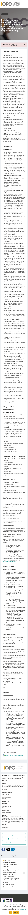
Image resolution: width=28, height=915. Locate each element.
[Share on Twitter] (8, 849)
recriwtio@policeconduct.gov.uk (10, 561)
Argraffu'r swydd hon (14, 839)
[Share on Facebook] (3, 849)
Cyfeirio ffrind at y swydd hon (14, 843)
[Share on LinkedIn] (13, 849)
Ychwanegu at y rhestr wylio (14, 835)
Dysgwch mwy (23, 909)
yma (20, 121)
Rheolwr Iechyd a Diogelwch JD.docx (14, 755)
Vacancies (4, 13)
